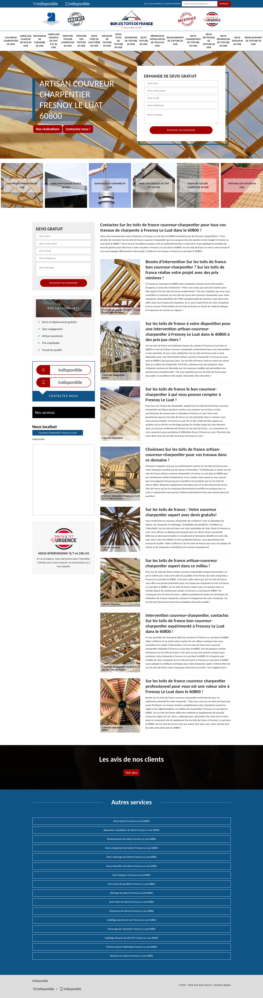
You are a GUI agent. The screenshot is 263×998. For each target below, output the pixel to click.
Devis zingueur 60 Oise (237, 41)
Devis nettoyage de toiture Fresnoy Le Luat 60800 (132, 856)
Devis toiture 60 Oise (143, 41)
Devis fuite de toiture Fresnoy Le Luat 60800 (131, 901)
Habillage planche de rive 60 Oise (25, 40)
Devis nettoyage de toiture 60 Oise (209, 41)
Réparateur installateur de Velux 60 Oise (157, 40)
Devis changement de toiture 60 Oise (193, 40)
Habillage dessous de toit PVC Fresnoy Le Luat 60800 (131, 937)
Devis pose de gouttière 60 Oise (94, 40)
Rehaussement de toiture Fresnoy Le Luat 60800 (131, 839)
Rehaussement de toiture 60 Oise (175, 41)
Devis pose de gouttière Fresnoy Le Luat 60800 (131, 883)
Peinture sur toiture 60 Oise (81, 40)
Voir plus (131, 772)
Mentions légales (222, 985)
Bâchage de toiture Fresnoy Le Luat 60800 (131, 892)
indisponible (45, 3)
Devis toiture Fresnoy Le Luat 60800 (131, 821)
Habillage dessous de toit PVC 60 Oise (54, 41)
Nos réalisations (48, 129)
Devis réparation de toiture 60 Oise (223, 40)
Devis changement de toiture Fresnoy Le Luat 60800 (131, 847)
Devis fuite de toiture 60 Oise (118, 41)
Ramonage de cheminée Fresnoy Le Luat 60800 (131, 928)
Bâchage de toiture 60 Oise (107, 40)
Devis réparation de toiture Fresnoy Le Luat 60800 (131, 866)
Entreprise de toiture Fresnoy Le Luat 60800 (131, 911)
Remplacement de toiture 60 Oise (253, 41)
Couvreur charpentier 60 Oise (11, 41)
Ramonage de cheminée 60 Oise (39, 40)
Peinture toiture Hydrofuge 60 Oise (67, 40)
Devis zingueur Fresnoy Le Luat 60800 (131, 875)
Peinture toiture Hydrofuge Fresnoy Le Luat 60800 (131, 946)
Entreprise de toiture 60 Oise (131, 41)
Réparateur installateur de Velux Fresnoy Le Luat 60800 (131, 830)
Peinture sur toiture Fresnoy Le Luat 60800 (131, 955)
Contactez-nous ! (78, 129)
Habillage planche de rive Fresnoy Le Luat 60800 (131, 920)
